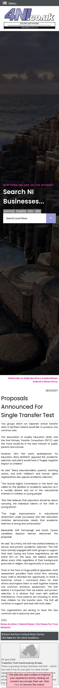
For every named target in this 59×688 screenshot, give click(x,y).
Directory (9, 211)
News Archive (9, 624)
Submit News (26, 624)
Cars (30, 211)
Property (21, 211)
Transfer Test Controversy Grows (21, 663)
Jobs (37, 211)
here (9, 637)
